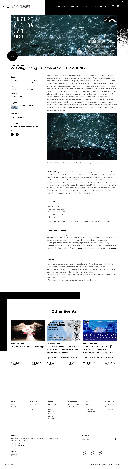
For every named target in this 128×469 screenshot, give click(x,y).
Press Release (15, 407)
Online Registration (17, 120)
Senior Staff (52, 413)
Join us (50, 416)
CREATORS (33, 409)
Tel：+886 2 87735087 (18, 440)
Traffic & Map (90, 407)
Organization (87, 6)
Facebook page (80, 250)
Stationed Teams (72, 407)
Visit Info (89, 401)
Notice (13, 404)
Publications (109, 401)
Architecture (90, 409)
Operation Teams (73, 404)
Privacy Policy (9, 464)
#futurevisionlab (32, 129)
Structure (51, 407)
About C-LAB (52, 404)
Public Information (52, 410)
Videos (107, 407)
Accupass (113, 250)
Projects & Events (68, 6)
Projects (32, 407)
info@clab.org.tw (16, 443)
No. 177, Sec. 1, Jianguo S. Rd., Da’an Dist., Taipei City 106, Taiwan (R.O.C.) (34, 438)
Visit (95, 6)
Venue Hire (52, 418)
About (78, 6)
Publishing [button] (102, 6)
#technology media (18, 129)
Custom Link (109, 404)
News (58, 6)
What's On (33, 401)
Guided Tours (90, 412)
